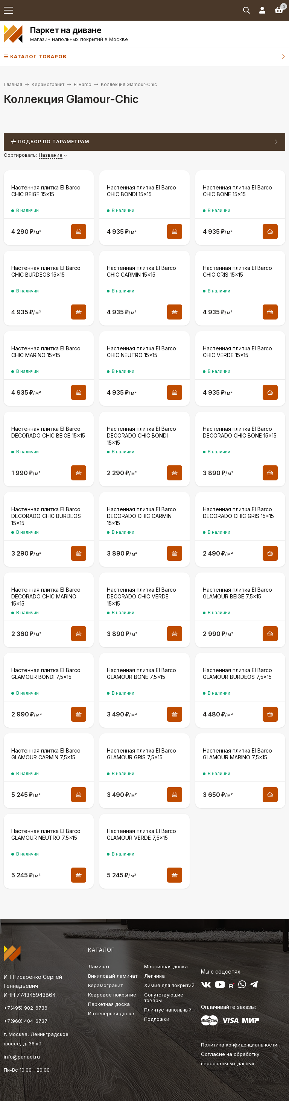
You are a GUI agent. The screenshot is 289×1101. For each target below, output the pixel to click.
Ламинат (99, 966)
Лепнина (154, 976)
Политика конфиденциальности (239, 1045)
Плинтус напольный (168, 1010)
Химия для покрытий (169, 985)
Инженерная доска (111, 1013)
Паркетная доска (109, 1004)
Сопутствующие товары (163, 997)
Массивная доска (166, 966)
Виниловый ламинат (112, 976)
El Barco (82, 84)
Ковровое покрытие (112, 995)
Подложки (156, 1019)
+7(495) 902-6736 (25, 1008)
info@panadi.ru (22, 1057)
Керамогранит (48, 84)
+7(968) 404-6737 (25, 1021)
